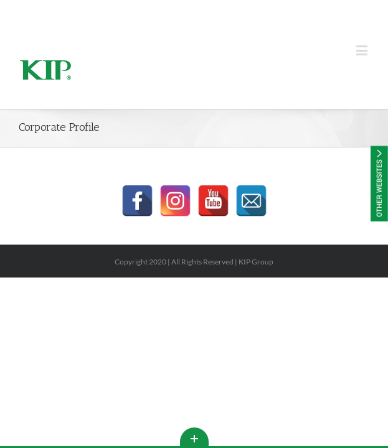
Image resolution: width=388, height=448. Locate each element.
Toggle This (194, 436)
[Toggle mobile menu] (362, 50)
